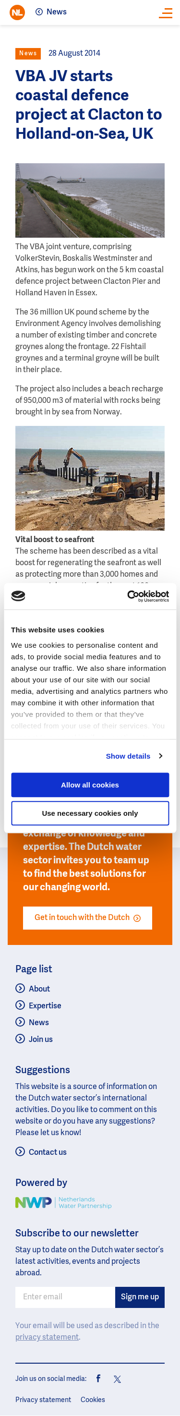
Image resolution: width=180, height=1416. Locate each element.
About (39, 989)
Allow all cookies (90, 785)
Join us (41, 1040)
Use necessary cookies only (90, 813)
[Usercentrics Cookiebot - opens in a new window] (128, 596)
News (57, 12)
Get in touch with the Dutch (88, 918)
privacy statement (47, 1338)
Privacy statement (43, 1400)
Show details (128, 756)
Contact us (48, 1153)
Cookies (93, 1400)
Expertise (45, 1006)
